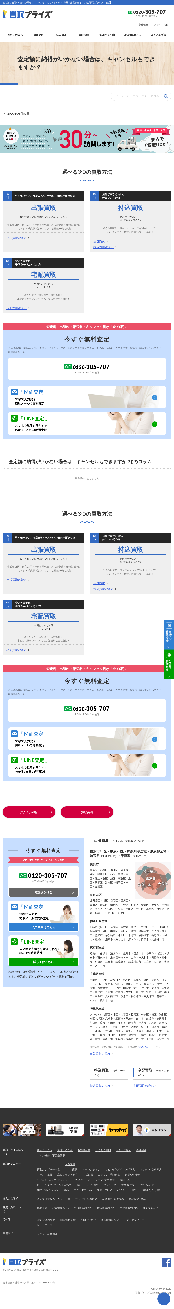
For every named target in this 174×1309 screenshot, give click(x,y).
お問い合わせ (144, 1046)
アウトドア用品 (83, 1190)
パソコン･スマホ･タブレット (53, 1179)
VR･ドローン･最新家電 (101, 1179)
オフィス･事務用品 (86, 1198)
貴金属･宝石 (128, 1184)
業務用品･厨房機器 (113, 1198)
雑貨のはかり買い (151, 1190)
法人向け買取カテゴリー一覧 (53, 1198)
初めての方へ (15, 34)
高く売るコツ (150, 1207)
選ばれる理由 (107, 34)
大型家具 (70, 1164)
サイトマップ (44, 1224)
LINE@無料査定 (169, 665)
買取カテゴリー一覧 (48, 1169)
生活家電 (88, 1174)
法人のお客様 (29, 812)
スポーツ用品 (104, 1190)
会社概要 (143, 24)
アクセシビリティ (136, 1219)
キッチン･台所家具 (151, 1169)
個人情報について (111, 1219)
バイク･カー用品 (126, 1190)
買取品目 (38, 34)
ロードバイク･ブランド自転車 (54, 1184)
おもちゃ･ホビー (150, 1184)
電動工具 (124, 1179)
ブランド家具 (44, 1174)
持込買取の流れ (103, 247)
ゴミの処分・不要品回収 (51, 1155)
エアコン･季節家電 (109, 1174)
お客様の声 (84, 1150)
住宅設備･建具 (137, 1198)
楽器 (66, 1190)
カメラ (79, 1179)
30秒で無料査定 (169, 636)
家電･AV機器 (132, 1174)
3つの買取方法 (132, 34)
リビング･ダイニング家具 (120, 1169)
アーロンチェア (91, 1169)
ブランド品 (109, 1184)
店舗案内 (99, 241)
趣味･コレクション (48, 1190)
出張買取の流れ (16, 238)
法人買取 (61, 34)
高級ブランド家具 (67, 1174)
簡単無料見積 (68, 1219)
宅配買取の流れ (16, 308)
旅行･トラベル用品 (87, 1184)
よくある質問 (158, 34)
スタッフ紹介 (161, 24)
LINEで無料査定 (46, 1219)
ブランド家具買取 (47, 1233)
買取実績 (84, 34)
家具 (74, 1169)
